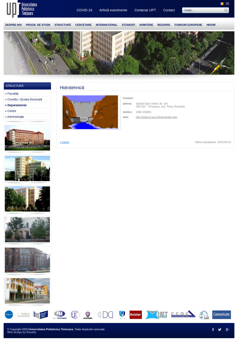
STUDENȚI (128, 24)
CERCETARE (83, 24)
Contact (169, 10)
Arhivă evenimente (113, 10)
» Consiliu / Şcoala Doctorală (23, 99)
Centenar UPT (145, 10)
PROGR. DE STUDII (38, 24)
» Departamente (16, 105)
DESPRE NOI (13, 24)
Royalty (31, 332)
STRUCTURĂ (63, 24)
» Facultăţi (11, 93)
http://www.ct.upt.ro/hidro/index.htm (156, 117)
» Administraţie (14, 116)
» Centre (10, 111)
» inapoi (64, 142)
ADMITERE (146, 24)
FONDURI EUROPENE (188, 24)
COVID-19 (84, 10)
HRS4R (211, 24)
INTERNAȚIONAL (107, 24)
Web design (14, 332)
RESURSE (163, 24)
